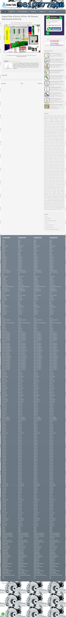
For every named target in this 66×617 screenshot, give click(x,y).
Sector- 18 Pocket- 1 (59, 138)
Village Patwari (52, 204)
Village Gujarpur (54, 201)
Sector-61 (46, 180)
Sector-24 (62, 168)
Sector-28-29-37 (57, 170)
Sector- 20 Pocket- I (60, 146)
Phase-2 (62, 133)
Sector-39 (50, 172)
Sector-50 (62, 175)
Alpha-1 (45, 115)
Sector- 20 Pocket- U (57, 154)
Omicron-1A (46, 133)
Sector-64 (53, 181)
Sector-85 (50, 186)
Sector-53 (54, 177)
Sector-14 (53, 161)
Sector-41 (62, 172)
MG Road (4, 296)
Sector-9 (46, 187)
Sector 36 (62, 136)
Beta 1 (52, 115)
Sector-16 (46, 165)
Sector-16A (50, 165)
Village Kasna (54, 203)
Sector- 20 (50, 142)
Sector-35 (62, 171)
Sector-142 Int (48, 162)
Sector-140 (57, 161)
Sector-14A (53, 162)
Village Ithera (61, 201)
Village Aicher (58, 199)
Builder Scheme (61, 115)
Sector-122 (51, 158)
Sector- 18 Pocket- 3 (57, 139)
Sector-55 (58, 177)
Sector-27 (51, 170)
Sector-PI (59, 188)
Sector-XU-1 (4, 523)
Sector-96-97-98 (48, 188)
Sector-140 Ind (5, 399)
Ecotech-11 (57, 118)
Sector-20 (50, 168)
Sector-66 (62, 181)
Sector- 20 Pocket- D (6, 347)
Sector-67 (46, 183)
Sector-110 (62, 157)
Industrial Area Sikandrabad (58, 126)
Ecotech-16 (46, 120)
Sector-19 (62, 167)
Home (5, 11)
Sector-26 (46, 170)
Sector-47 (46, 175)
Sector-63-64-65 (47, 181)
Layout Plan (52, 11)
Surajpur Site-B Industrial (58, 191)
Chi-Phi (49, 117)
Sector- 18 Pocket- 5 (6, 337)
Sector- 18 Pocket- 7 (6, 340)
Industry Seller (5, 583)
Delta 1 (56, 117)
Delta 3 (62, 117)
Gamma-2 (46, 124)
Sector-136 (62, 159)
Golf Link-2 (62, 124)
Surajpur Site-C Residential (7, 536)
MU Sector (49, 130)
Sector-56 (62, 177)
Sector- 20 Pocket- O (6, 360)
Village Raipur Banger (59, 204)
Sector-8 (46, 184)
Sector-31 (50, 171)
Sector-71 (58, 183)
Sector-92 (55, 187)
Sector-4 (54, 172)
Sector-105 (56, 155)
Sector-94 (4, 517)
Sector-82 (58, 184)
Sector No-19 (52, 138)
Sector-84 (46, 186)
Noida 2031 (46, 132)
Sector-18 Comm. (60, 165)
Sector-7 (54, 183)
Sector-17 (55, 165)
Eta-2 (53, 123)
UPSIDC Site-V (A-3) (6, 547)
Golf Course (51, 124)
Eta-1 (50, 123)
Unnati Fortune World (6, 540)
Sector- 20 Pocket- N (57, 149)
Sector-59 (54, 178)
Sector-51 (46, 177)
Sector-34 (58, 171)
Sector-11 (51, 157)
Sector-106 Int (61, 155)
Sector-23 (58, 168)
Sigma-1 (58, 190)
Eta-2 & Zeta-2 (57, 123)
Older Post (40, 83)
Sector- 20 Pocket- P (54, 151)
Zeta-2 (60, 209)
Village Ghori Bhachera (6, 556)
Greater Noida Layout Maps (50, 220)
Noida (63, 130)
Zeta (58, 209)
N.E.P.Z (57, 130)
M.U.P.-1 (49, 129)
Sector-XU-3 (54, 190)
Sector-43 (50, 174)
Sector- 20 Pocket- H (51, 146)
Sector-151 (62, 162)
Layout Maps (47, 218)
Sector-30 (46, 171)
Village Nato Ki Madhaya (7, 563)
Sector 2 (55, 136)
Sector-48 (50, 175)
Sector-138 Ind (47, 161)
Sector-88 (58, 186)
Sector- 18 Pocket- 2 (48, 139)
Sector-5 (58, 175)
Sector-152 (46, 164)
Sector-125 (56, 158)
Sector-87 (54, 186)
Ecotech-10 (51, 118)
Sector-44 (54, 174)
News (60, 130)
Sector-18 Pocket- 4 (56, 167)
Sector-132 (52, 159)
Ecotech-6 (62, 120)
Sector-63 (55, 180)
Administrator (14, 61)
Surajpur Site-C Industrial (50, 193)
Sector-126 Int (61, 158)
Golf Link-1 (57, 124)
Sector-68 (50, 183)
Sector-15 (58, 162)
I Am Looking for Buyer (49, 225)
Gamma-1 (62, 123)
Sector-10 (47, 155)
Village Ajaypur (5, 552)
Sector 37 (46, 138)
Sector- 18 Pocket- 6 (54, 141)
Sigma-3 (45, 191)
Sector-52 (50, 177)
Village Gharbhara (57, 200)
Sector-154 (57, 164)
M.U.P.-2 (52, 129)
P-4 (60, 133)
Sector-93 (59, 187)
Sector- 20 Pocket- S (6, 366)
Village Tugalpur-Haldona (7, 570)
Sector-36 (46, 172)
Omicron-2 (51, 133)
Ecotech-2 (52, 120)
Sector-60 (62, 178)
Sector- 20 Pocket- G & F (7, 350)
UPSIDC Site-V (50, 197)
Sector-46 (62, 174)
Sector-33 (54, 171)
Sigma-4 (50, 191)
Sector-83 (62, 184)
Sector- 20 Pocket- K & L (58, 148)
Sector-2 (46, 168)
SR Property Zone (56, 583)
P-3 (58, 133)
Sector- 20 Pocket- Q (6, 363)
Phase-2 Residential (48, 135)
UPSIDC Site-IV (5, 543)
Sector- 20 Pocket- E (52, 145)
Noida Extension (52, 132)
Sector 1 (51, 136)
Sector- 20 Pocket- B (6, 344)
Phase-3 (55, 135)
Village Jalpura (47, 203)
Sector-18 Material (48, 167)
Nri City (58, 132)
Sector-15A (62, 164)
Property (33, 11)
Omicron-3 (56, 133)
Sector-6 (58, 178)
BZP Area (46, 117)
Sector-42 (46, 174)
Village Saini (46, 206)
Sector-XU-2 (49, 190)
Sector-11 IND (56, 157)
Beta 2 (55, 115)
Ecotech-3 (57, 120)
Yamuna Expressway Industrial (50, 209)
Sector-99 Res (54, 188)
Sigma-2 (62, 190)
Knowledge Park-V (6, 290)
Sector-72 (62, 183)
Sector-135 (57, 159)
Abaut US (12, 11)
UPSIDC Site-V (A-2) (57, 197)
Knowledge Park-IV (55, 127)
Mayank (62, 583)
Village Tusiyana (51, 207)
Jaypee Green (47, 127)
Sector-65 (58, 181)
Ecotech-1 (46, 118)
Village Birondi (51, 200)
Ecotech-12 (62, 118)
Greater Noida (47, 126)
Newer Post (3, 83)
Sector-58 (50, 178)
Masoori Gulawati (58, 129)
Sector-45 (58, 174)
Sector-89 (62, 186)
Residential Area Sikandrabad (8, 322)
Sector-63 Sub (61, 180)
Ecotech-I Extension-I (6, 272)
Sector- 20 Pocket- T (49, 154)
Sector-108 (46, 157)
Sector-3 (62, 170)
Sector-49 (54, 175)
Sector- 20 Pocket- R (52, 152)
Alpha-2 (49, 115)
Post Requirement (23, 11)
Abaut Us (47, 222)
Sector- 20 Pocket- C (54, 143)
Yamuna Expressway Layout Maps (52, 229)
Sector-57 (46, 178)
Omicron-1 (62, 132)
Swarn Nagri (52, 194)
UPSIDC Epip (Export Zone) (55, 196)
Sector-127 (46, 159)
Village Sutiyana (53, 206)
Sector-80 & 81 (51, 184)
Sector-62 (51, 180)
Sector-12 (46, 158)
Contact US (42, 11)
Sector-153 (51, 164)
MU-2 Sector (53, 130)
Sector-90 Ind (50, 187)
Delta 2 (59, 117)
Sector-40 (58, 172)
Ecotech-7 (46, 121)
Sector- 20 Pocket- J (48, 148)
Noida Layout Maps (49, 227)
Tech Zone (58, 194)
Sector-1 (4, 370)
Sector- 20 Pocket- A (57, 142)
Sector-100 (51, 155)
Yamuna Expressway (60, 207)
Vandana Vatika (52, 199)
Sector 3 (58, 136)
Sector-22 (54, 168)
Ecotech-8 (50, 121)
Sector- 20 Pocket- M (48, 149)
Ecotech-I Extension (56, 121)
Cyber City (53, 117)
